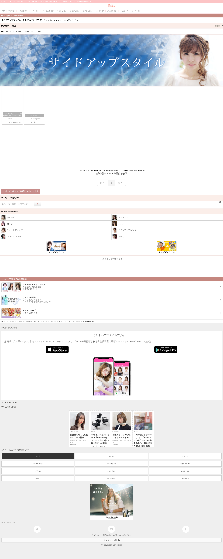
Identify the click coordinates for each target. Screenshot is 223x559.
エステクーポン (185, 478)
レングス (10, 32)
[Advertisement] (111, 148)
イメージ (19, 32)
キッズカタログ (111, 463)
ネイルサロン (111, 471)
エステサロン (185, 471)
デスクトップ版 (111, 540)
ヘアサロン (37, 471)
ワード (39, 32)
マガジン (111, 456)
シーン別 (29, 32)
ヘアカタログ (185, 456)
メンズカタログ (38, 463)
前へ (102, 182)
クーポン (38, 478)
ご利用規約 (105, 535)
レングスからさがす (10, 211)
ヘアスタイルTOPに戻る (112, 259)
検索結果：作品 (112, 26)
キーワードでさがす (10, 198)
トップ (38, 456)
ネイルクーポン (111, 478)
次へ (120, 182)
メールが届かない (115, 535)
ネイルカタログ (185, 463)
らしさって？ (96, 535)
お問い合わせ (126, 535)
